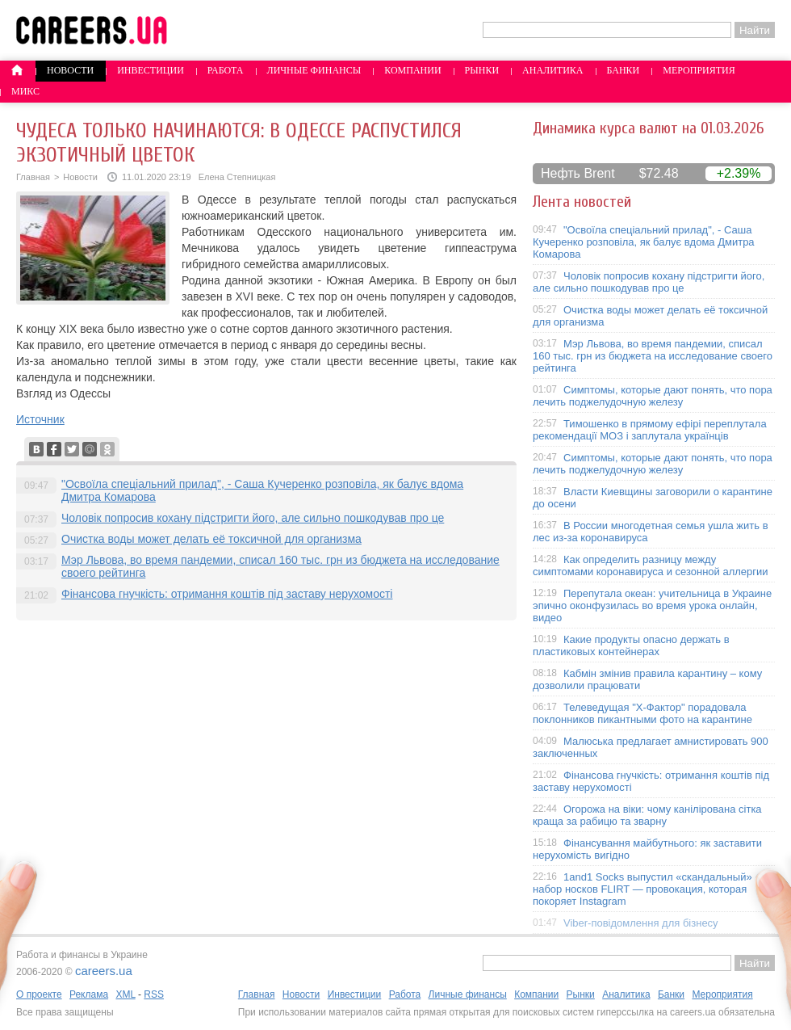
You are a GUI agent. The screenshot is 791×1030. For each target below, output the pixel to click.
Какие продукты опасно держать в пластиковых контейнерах (631, 645)
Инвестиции (150, 70)
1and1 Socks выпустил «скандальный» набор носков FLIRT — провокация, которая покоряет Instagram (642, 889)
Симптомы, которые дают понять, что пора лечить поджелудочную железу (652, 396)
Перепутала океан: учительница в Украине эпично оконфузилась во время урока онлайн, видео (652, 605)
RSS (154, 994)
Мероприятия (699, 70)
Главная (33, 177)
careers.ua (103, 970)
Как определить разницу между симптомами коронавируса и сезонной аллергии (650, 565)
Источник (40, 419)
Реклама (88, 994)
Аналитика (552, 70)
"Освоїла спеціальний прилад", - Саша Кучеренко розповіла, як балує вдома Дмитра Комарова (644, 242)
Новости (70, 70)
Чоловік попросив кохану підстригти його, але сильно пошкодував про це (252, 517)
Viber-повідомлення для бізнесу (640, 923)
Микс (25, 91)
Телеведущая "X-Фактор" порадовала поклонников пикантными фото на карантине (642, 713)
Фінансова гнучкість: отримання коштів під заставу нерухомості (226, 593)
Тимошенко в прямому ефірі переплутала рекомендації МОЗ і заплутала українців (650, 430)
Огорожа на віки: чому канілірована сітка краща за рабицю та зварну (647, 815)
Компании (412, 70)
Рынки (482, 70)
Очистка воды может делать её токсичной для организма (211, 538)
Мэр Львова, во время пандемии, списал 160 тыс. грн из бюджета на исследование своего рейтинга (652, 356)
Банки (623, 70)
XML (125, 994)
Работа (225, 70)
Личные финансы (314, 70)
